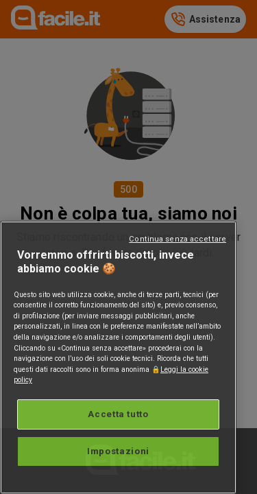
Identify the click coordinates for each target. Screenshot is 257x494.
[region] (118, 357)
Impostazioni (118, 451)
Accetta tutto (118, 414)
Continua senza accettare (177, 239)
